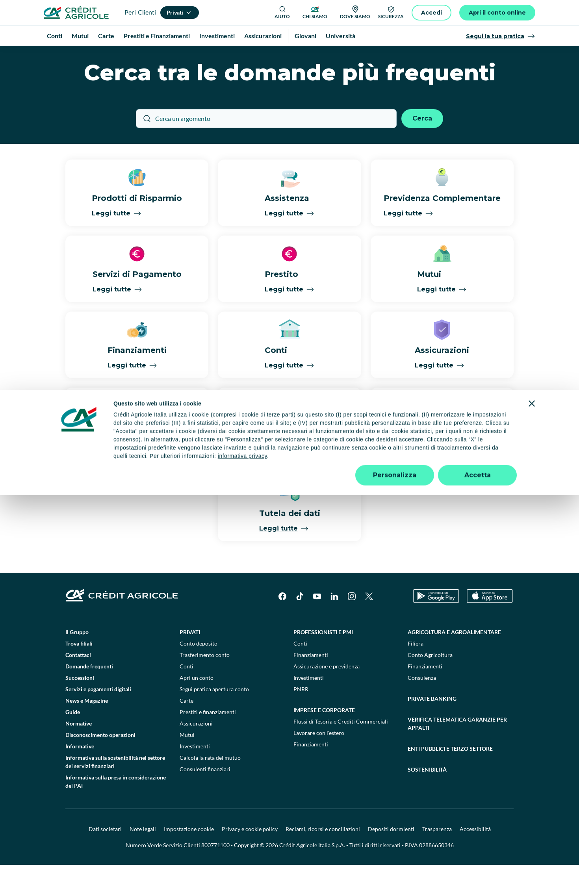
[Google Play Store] (436, 618)
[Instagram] (352, 618)
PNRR (300, 711)
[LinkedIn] (334, 618)
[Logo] (76, 12)
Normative (78, 745)
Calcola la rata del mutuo (210, 779)
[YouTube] (317, 618)
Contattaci (78, 677)
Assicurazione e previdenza (326, 688)
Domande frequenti (89, 688)
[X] (369, 618)
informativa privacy (242, 848)
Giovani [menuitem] (305, 35)
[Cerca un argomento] (266, 140)
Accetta (477, 867)
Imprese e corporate (324, 732)
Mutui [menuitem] (80, 35)
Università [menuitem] (340, 35)
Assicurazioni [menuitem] (263, 35)
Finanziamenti (310, 677)
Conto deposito (198, 665)
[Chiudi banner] (532, 796)
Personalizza (394, 867)
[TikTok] (300, 618)
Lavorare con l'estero (318, 755)
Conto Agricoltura (430, 677)
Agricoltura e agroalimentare (454, 654)
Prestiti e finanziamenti (208, 734)
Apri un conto (196, 699)
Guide (72, 734)
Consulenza (422, 699)
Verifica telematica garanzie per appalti (457, 745)
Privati (190, 654)
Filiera (415, 665)
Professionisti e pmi (323, 654)
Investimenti (195, 768)
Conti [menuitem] (54, 35)
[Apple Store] (490, 618)
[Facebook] (282, 618)
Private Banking (432, 720)
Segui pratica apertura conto (214, 711)
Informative (79, 768)
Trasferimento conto (205, 677)
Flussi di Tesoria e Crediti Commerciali (340, 743)
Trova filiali (79, 665)
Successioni (79, 699)
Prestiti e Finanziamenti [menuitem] (157, 35)
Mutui (187, 756)
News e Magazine (86, 722)
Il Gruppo (77, 654)
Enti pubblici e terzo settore (450, 770)
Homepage (64, 55)
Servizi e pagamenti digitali (98, 711)
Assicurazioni (196, 745)
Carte (186, 722)
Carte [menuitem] (106, 35)
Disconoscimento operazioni (100, 756)
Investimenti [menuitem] (217, 35)
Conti (186, 688)
